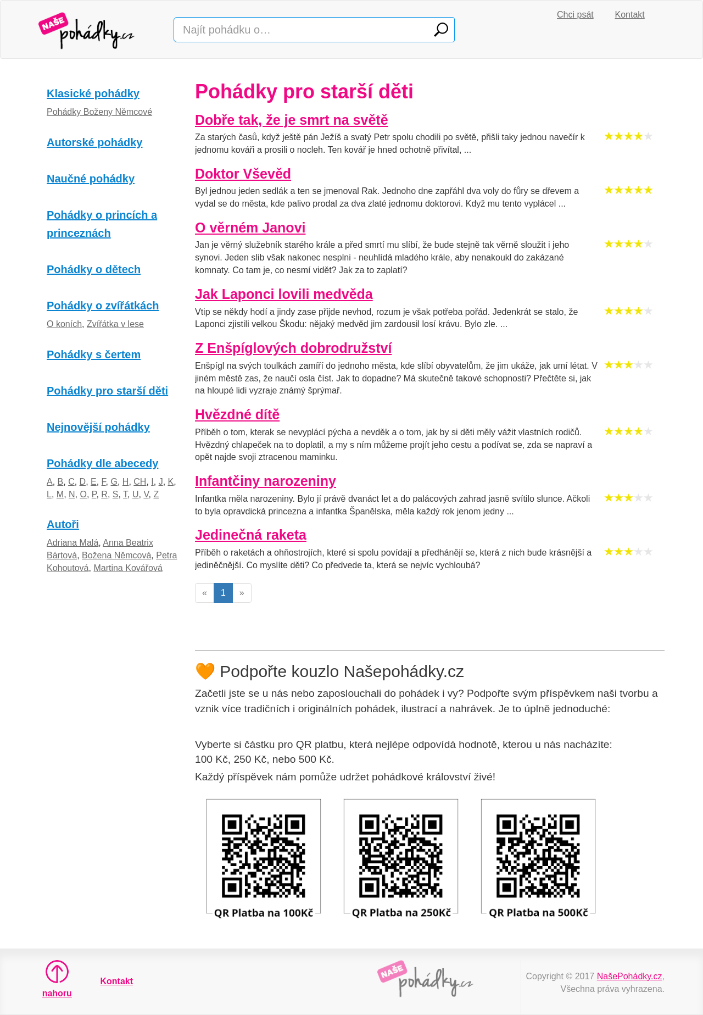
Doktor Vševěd (243, 173)
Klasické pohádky (93, 93)
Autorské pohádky (94, 142)
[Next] (242, 593)
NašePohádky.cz (629, 976)
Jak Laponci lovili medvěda (284, 294)
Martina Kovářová (127, 568)
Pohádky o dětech (94, 269)
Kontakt (630, 14)
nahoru (57, 978)
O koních (64, 324)
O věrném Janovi (250, 227)
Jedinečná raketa (250, 534)
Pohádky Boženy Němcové (99, 112)
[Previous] (204, 593)
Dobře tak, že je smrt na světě (291, 119)
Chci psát (575, 14)
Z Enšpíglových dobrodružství (293, 348)
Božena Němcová (116, 555)
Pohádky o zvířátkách (103, 305)
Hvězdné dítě (237, 414)
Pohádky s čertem (94, 354)
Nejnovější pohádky (98, 427)
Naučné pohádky (91, 179)
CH (139, 481)
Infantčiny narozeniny (265, 481)
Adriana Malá (72, 542)
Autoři (63, 524)
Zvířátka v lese (115, 324)
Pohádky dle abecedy (102, 463)
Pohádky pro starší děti (107, 391)
